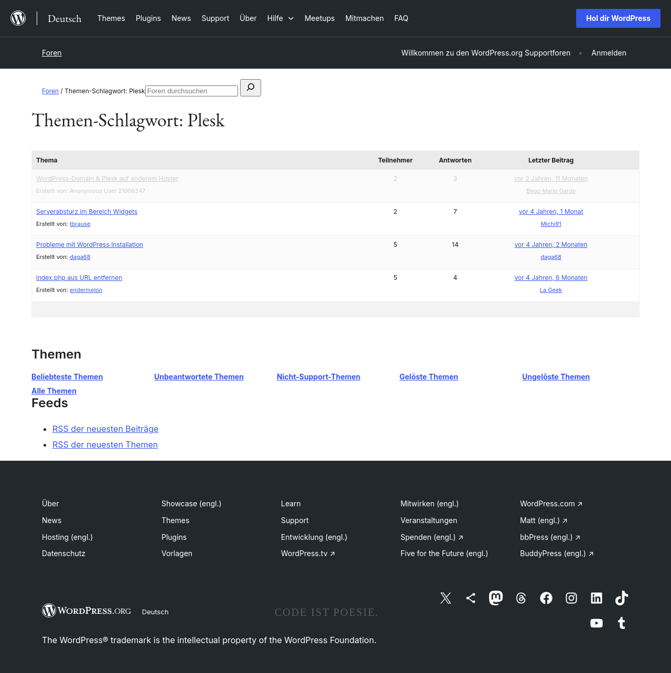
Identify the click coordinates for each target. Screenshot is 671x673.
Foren (52, 52)
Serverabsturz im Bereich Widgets (86, 211)
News (51, 520)
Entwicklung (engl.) (314, 537)
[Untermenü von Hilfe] (280, 18)
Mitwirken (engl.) (430, 503)
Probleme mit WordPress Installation (89, 244)
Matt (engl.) (544, 520)
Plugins (174, 537)
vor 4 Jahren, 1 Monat (551, 211)
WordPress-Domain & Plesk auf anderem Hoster (107, 178)
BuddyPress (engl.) (557, 553)
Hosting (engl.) (67, 537)
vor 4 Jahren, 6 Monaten (550, 277)
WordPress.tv (308, 553)
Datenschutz (63, 553)
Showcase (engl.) (191, 503)
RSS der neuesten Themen (105, 444)
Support (295, 520)
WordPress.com (551, 503)
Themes (175, 520)
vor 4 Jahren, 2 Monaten (551, 244)
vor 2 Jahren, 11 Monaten (551, 178)
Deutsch (155, 611)
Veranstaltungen (429, 520)
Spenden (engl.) (432, 537)
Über (50, 503)
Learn (291, 503)
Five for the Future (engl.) (444, 553)
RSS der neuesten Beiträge (105, 429)
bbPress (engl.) (550, 537)
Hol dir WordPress (618, 18)
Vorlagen (176, 553)
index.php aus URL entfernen (79, 277)
